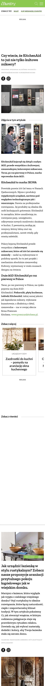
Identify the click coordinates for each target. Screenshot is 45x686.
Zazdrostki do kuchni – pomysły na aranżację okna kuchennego (19, 364)
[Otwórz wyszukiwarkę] (36, 4)
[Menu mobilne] (41, 4)
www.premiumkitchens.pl (24, 314)
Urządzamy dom (19, 354)
